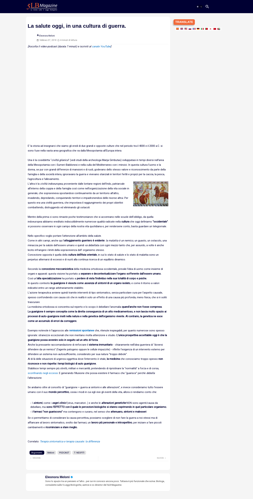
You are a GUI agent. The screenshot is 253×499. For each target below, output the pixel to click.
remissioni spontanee (81, 330)
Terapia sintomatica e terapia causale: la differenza (70, 441)
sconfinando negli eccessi (43, 373)
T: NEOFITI (79, 452)
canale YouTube (101, 46)
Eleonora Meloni (57, 477)
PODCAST (64, 452)
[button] (199, 6)
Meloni (50, 452)
